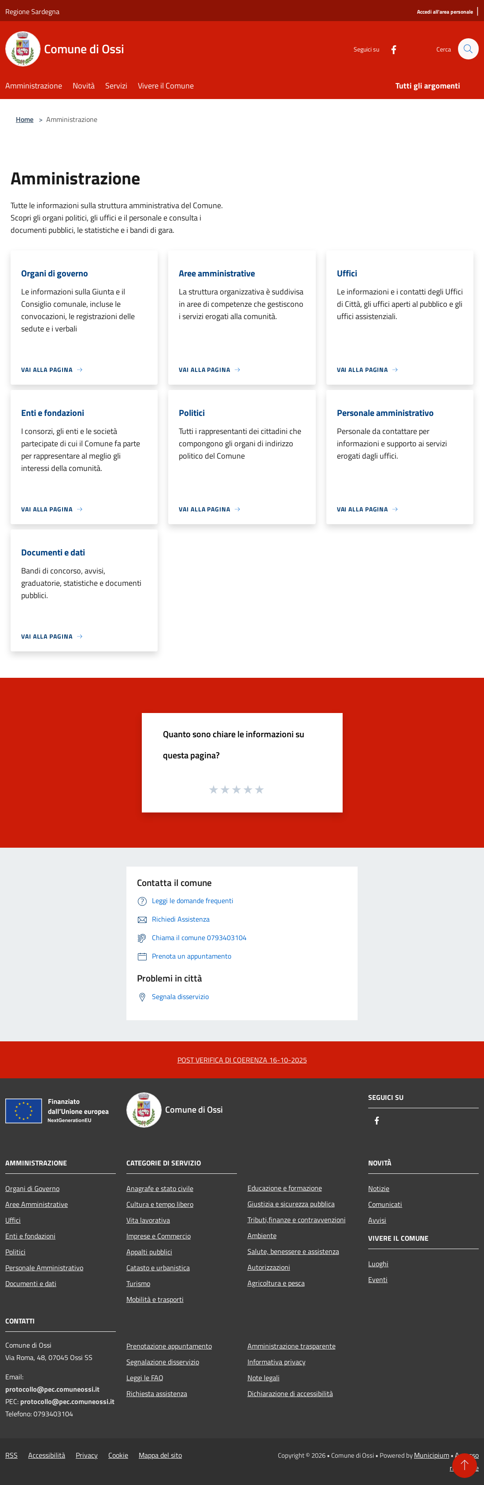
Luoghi (378, 1263)
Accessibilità (46, 1455)
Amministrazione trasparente (292, 1346)
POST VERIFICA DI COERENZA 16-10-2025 (242, 1060)
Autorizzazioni (269, 1267)
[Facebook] (390, 49)
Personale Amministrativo (44, 1267)
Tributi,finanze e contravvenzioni (297, 1219)
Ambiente (262, 1235)
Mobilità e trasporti (155, 1299)
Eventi (378, 1279)
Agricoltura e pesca (276, 1283)
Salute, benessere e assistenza (293, 1251)
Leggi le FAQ (144, 1377)
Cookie (118, 1455)
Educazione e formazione (285, 1188)
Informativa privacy (277, 1361)
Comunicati (385, 1204)
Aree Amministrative (36, 1204)
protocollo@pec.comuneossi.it (52, 1389)
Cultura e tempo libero (159, 1204)
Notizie (378, 1188)
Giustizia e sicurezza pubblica (291, 1203)
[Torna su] (464, 1465)
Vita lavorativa (148, 1220)
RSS (11, 1455)
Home (24, 119)
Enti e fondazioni (30, 1236)
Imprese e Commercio (158, 1236)
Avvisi (377, 1220)
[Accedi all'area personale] (445, 12)
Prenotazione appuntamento (169, 1346)
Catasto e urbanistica (158, 1267)
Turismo (138, 1283)
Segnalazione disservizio (162, 1361)
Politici (15, 1251)
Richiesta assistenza (156, 1393)
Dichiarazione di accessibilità (290, 1393)
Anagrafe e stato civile (159, 1188)
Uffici (13, 1220)
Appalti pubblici (149, 1251)
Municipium (431, 1455)
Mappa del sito (160, 1455)
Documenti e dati (30, 1283)
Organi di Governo (32, 1188)
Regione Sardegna (32, 11)
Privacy (87, 1455)
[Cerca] (468, 48)
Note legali (264, 1377)
